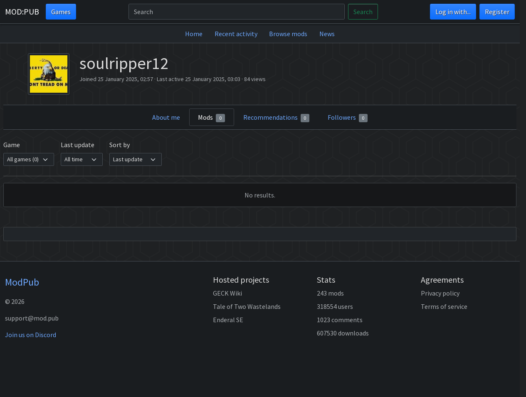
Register (497, 11)
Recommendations (276, 117)
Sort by (119, 145)
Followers (348, 117)
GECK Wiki (227, 293)
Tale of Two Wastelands (247, 306)
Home (193, 34)
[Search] (236, 12)
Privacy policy (440, 293)
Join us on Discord (30, 334)
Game (11, 145)
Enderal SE (228, 320)
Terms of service (444, 306)
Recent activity (236, 34)
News (327, 34)
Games (61, 11)
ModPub (22, 282)
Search (363, 11)
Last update (77, 145)
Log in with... (453, 11)
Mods (211, 117)
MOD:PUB (22, 11)
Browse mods (288, 34)
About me (166, 117)
